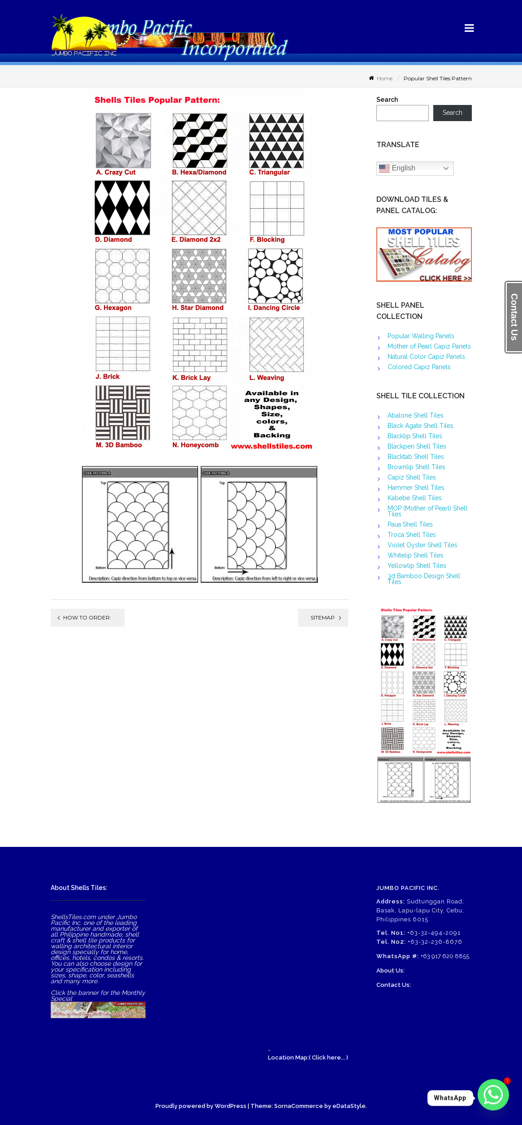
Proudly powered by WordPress (200, 1106)
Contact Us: (393, 984)
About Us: (390, 970)
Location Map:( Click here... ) (308, 1057)
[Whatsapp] (493, 1098)
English (397, 168)
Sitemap (323, 617)
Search (387, 100)
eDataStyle (349, 1106)
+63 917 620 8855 (445, 956)
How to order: (87, 617)
